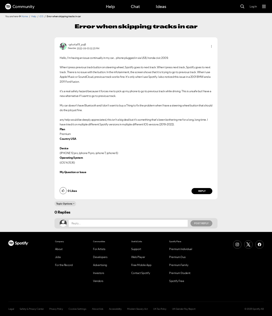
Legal (11, 308)
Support (136, 249)
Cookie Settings (77, 308)
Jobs (58, 257)
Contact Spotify (140, 273)
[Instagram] (237, 244)
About (59, 249)
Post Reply (201, 223)
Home (24, 16)
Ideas (161, 6)
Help (110, 6)
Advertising (100, 265)
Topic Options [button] (64, 203)
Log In (253, 6)
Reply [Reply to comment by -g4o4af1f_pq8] (202, 191)
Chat (135, 6)
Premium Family (178, 265)
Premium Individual (180, 249)
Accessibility (115, 308)
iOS (41, 16)
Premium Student (179, 273)
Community (19, 7)
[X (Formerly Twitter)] (248, 244)
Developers (100, 257)
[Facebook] (259, 244)
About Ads (97, 308)
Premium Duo (177, 257)
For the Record (64, 265)
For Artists (99, 249)
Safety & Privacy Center (32, 308)
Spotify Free (176, 281)
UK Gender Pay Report (184, 308)
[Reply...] (128, 223)
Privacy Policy (56, 308)
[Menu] (264, 6)
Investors (98, 273)
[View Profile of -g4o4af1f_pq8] (77, 44)
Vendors (98, 281)
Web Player (138, 257)
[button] (211, 46)
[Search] (242, 6)
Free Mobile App (141, 265)
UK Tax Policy (160, 308)
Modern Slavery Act (137, 308)
